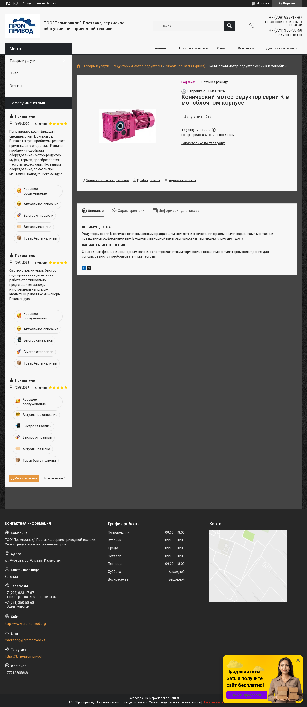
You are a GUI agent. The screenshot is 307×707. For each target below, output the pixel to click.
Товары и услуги (192, 48)
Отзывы (16, 86)
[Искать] (229, 26)
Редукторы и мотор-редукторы (137, 66)
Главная (160, 48)
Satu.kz (175, 698)
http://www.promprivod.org (25, 624)
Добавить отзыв (24, 478)
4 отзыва (263, 3)
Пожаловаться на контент (220, 702)
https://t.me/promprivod (23, 656)
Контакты (246, 48)
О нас (221, 48)
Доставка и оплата (281, 48)
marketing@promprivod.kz (25, 640)
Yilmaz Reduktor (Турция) (185, 66)
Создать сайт (32, 3)
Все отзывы (53, 478)
